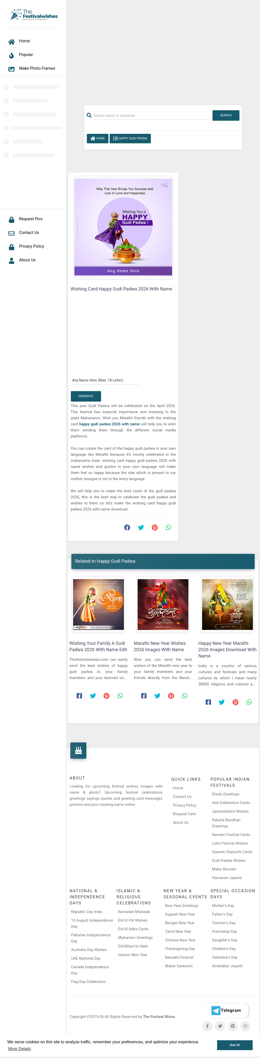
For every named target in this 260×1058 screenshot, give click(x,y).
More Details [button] (19, 1049)
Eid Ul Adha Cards (133, 929)
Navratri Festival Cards (231, 834)
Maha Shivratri (224, 869)
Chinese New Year (180, 940)
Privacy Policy (184, 805)
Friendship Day (224, 931)
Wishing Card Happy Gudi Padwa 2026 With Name (121, 288)
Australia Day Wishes (89, 949)
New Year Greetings (181, 905)
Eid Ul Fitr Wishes (133, 920)
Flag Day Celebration (88, 981)
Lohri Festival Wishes (230, 843)
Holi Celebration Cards (231, 802)
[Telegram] (225, 1010)
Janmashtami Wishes (230, 811)
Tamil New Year (178, 931)
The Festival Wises (159, 1016)
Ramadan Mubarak (134, 911)
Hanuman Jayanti (227, 877)
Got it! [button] (235, 1045)
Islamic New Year (132, 955)
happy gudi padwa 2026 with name (110, 424)
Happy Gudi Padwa (130, 138)
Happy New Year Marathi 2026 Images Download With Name (227, 650)
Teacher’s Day (223, 923)
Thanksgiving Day (180, 948)
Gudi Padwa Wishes (229, 860)
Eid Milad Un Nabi (133, 946)
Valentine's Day (224, 957)
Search (226, 115)
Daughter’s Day (224, 940)
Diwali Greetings (225, 794)
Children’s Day (224, 948)
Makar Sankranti (179, 966)
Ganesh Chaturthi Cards (232, 852)
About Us (180, 822)
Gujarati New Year (180, 914)
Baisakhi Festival (179, 957)
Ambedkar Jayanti (227, 966)
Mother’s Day (223, 905)
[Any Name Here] (106, 380)
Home (97, 138)
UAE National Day (86, 958)
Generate (85, 396)
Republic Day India (86, 911)
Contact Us (182, 796)
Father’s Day (222, 914)
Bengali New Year (180, 923)
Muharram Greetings (135, 937)
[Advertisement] (163, 49)
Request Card (184, 814)
